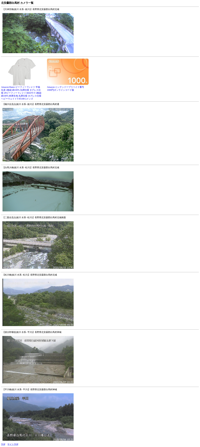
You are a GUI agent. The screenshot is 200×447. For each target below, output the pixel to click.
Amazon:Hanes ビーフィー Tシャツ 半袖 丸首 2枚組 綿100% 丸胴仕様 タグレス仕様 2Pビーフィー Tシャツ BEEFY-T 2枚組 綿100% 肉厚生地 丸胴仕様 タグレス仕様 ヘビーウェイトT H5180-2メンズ (22, 92)
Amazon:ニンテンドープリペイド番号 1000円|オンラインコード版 (68, 87)
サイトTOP (12, 444)
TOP (3, 444)
